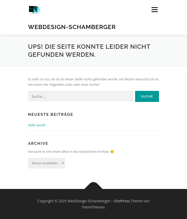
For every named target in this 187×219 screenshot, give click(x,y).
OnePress (122, 200)
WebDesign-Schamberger (72, 26)
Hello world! (36, 125)
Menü (154, 9)
